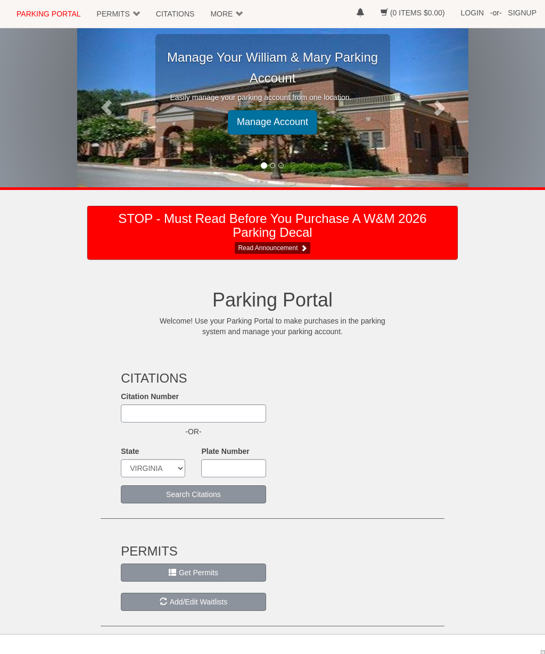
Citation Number (150, 396)
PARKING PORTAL (48, 14)
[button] (106, 107)
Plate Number (225, 451)
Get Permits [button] (193, 572)
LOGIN (472, 13)
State (130, 451)
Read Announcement (268, 248)
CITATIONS (175, 14)
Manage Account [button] (272, 122)
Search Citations (193, 494)
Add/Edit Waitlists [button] (193, 602)
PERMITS (113, 14)
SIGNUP (522, 13)
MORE (221, 14)
